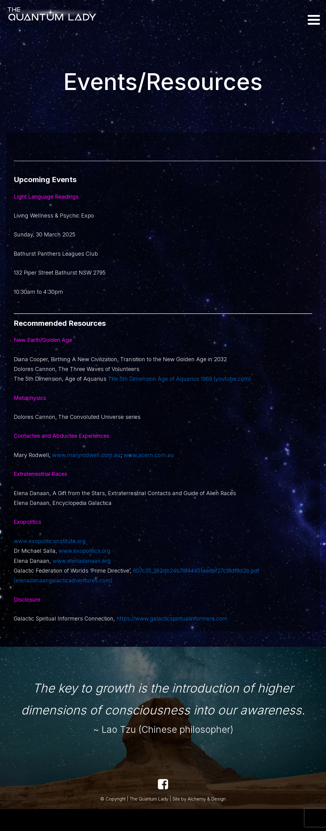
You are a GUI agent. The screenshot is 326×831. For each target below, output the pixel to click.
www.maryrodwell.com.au (86, 455)
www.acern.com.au (148, 455)
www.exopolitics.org (84, 551)
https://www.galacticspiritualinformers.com (171, 618)
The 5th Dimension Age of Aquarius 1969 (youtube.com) (178, 379)
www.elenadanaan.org (81, 561)
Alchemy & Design (207, 799)
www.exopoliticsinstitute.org (50, 541)
